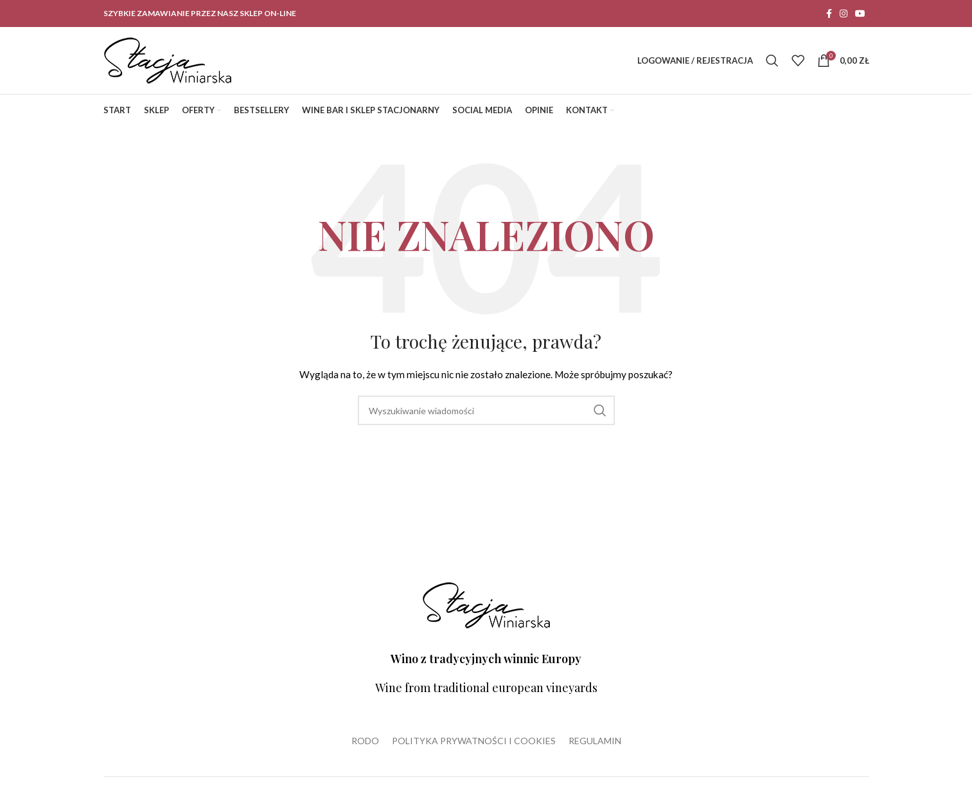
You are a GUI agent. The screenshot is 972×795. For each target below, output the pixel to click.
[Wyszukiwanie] (772, 60)
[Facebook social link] (829, 13)
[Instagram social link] (843, 13)
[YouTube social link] (860, 13)
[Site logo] (167, 59)
